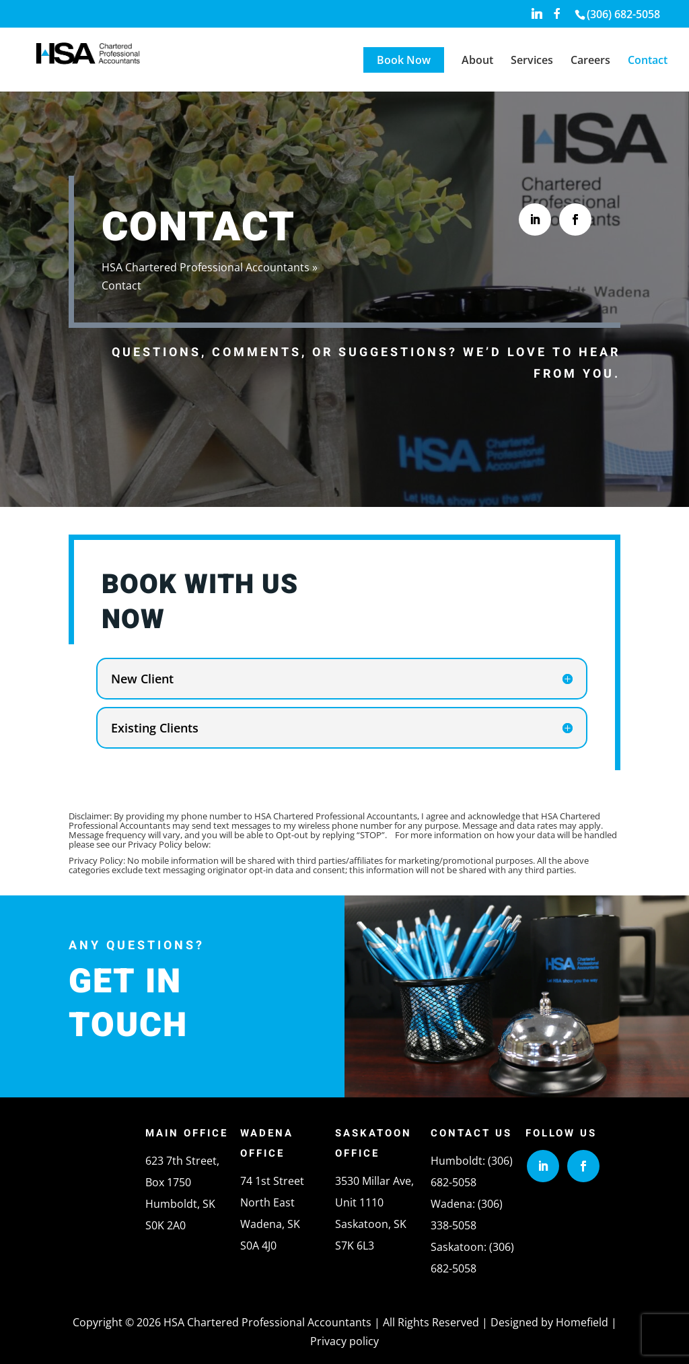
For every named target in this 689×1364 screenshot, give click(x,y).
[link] (622, 14)
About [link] (477, 61)
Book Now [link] (404, 60)
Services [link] (532, 61)
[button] (537, 17)
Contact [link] (647, 61)
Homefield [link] (582, 1322)
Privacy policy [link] (344, 1341)
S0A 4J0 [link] (258, 1245)
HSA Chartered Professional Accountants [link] (206, 267)
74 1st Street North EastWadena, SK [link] (272, 1202)
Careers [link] (590, 61)
